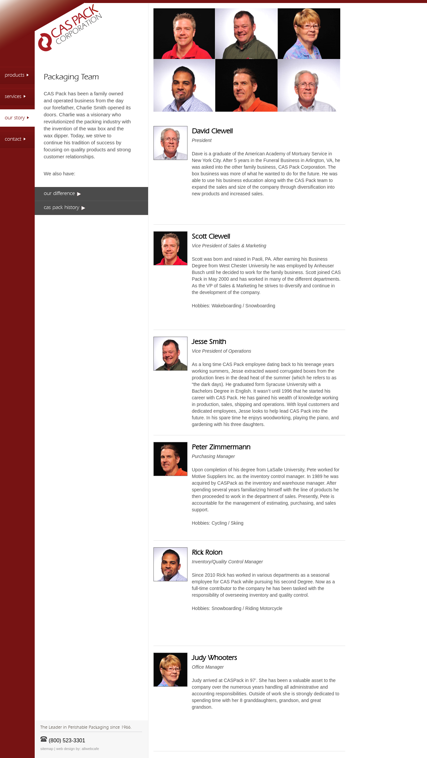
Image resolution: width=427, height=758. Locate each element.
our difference (62, 193)
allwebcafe (90, 749)
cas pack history (64, 207)
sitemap (46, 749)
